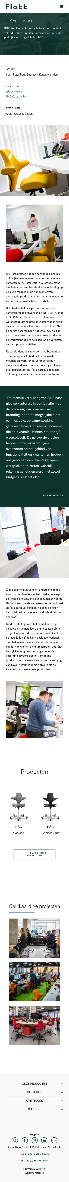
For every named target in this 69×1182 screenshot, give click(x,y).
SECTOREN (45, 1092)
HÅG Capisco (14, 92)
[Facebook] (24, 1140)
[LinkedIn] (44, 1140)
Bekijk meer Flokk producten (34, 854)
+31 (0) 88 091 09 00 (36, 1160)
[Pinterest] (34, 1140)
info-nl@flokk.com (38, 1154)
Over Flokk (45, 1101)
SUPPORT (46, 1109)
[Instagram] (15, 1140)
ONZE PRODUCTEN (43, 1084)
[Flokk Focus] (54, 1140)
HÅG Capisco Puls (17, 96)
